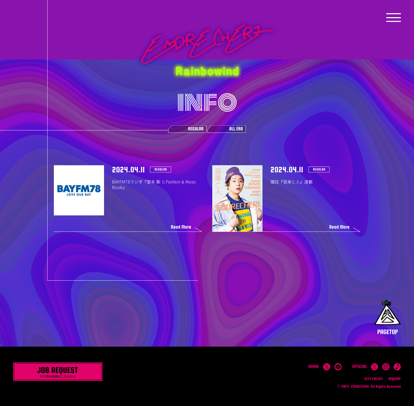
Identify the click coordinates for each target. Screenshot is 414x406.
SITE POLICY (373, 378)
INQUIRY (394, 378)
